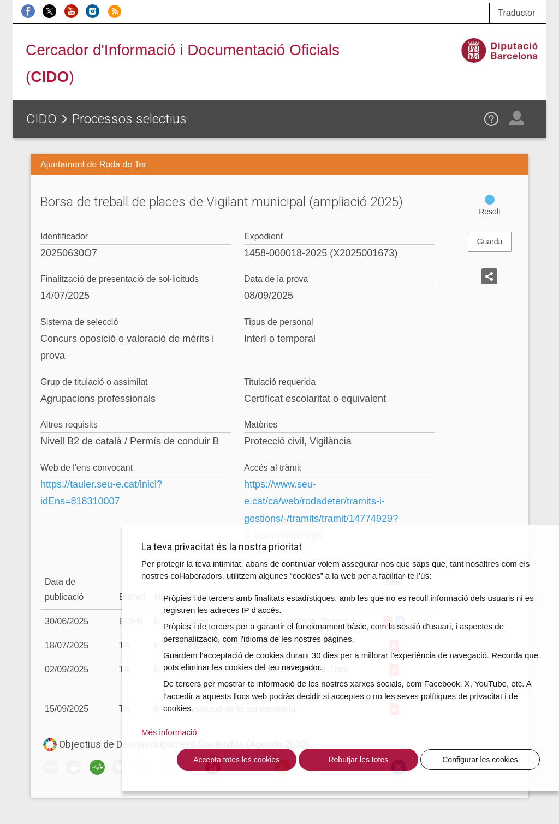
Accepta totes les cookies (236, 759)
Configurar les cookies (480, 759)
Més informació (169, 732)
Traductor (516, 12)
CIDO (41, 119)
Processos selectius (129, 119)
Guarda (490, 241)
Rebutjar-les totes (358, 759)
